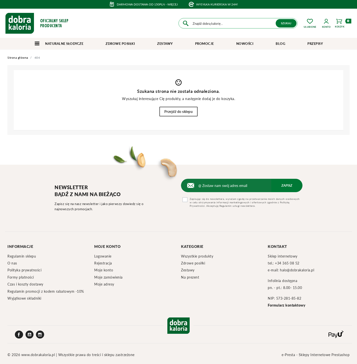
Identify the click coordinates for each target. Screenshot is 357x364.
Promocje (204, 44)
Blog (280, 44)
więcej (172, 4)
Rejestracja (103, 263)
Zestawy (165, 44)
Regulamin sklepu (21, 256)
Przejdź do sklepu (178, 111)
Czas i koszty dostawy (25, 284)
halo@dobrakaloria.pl (297, 270)
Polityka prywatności (24, 270)
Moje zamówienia (108, 277)
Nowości (245, 44)
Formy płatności (20, 277)
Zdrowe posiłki (120, 44)
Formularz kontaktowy (286, 305)
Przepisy (315, 44)
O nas (12, 263)
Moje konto (103, 270)
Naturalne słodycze (59, 44)
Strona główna (17, 57)
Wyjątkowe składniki (24, 298)
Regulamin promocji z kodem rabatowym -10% (45, 291)
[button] (326, 23)
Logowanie (103, 256)
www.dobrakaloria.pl (38, 355)
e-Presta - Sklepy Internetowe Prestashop (316, 355)
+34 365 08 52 (287, 263)
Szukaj (286, 23)
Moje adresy (104, 284)
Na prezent (190, 277)
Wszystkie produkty (197, 256)
